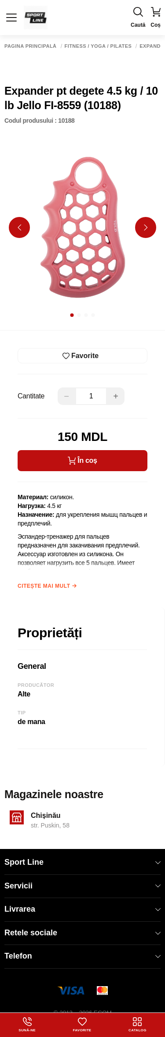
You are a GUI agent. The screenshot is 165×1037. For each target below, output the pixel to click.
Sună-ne (27, 1024)
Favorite (82, 1024)
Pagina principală (30, 46)
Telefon (82, 956)
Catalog (137, 1024)
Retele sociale (82, 932)
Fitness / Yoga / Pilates (98, 46)
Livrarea (82, 909)
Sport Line (82, 862)
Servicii (82, 885)
